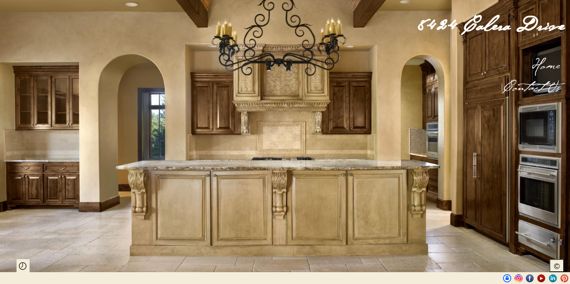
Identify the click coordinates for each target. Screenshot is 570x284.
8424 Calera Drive (490, 26)
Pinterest (564, 278)
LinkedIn (553, 278)
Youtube (541, 278)
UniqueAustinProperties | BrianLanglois (507, 278)
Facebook (530, 278)
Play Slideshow (23, 265)
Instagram (518, 278)
